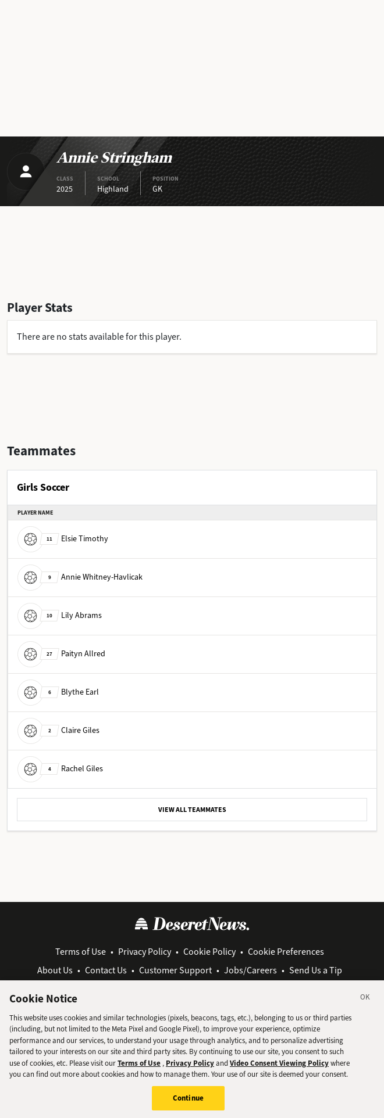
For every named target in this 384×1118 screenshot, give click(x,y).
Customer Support (175, 970)
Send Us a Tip (315, 970)
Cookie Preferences (286, 952)
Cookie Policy (209, 952)
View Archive (193, 984)
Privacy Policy (144, 952)
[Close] (365, 1005)
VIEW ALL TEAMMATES (192, 809)
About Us (55, 970)
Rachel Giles (60, 768)
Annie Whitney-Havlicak (80, 577)
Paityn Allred (61, 653)
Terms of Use (80, 952)
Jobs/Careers (250, 970)
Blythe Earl (58, 692)
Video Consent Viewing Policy (279, 1069)
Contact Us (106, 970)
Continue (188, 1105)
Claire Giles (58, 730)
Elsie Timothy (62, 538)
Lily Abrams (59, 615)
